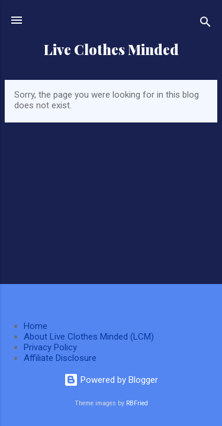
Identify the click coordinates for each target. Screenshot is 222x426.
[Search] (205, 24)
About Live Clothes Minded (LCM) (89, 336)
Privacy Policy (50, 347)
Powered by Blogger (111, 380)
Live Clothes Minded (111, 49)
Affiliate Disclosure (60, 358)
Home (35, 326)
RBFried (137, 403)
